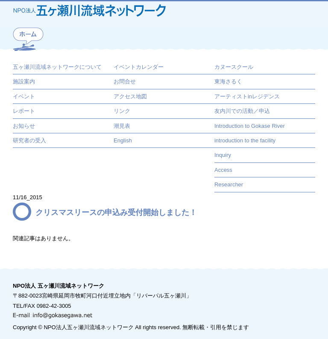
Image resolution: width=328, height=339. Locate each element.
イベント (24, 96)
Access (223, 170)
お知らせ (24, 126)
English (123, 140)
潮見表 (122, 126)
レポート (24, 111)
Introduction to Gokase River (249, 126)
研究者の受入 (29, 140)
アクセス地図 (130, 96)
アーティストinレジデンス (247, 96)
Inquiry (222, 155)
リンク (122, 111)
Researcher (228, 184)
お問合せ (125, 81)
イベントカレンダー (139, 67)
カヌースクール (233, 67)
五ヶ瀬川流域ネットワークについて (57, 67)
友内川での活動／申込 (242, 111)
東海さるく (228, 81)
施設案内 (24, 81)
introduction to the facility (244, 140)
